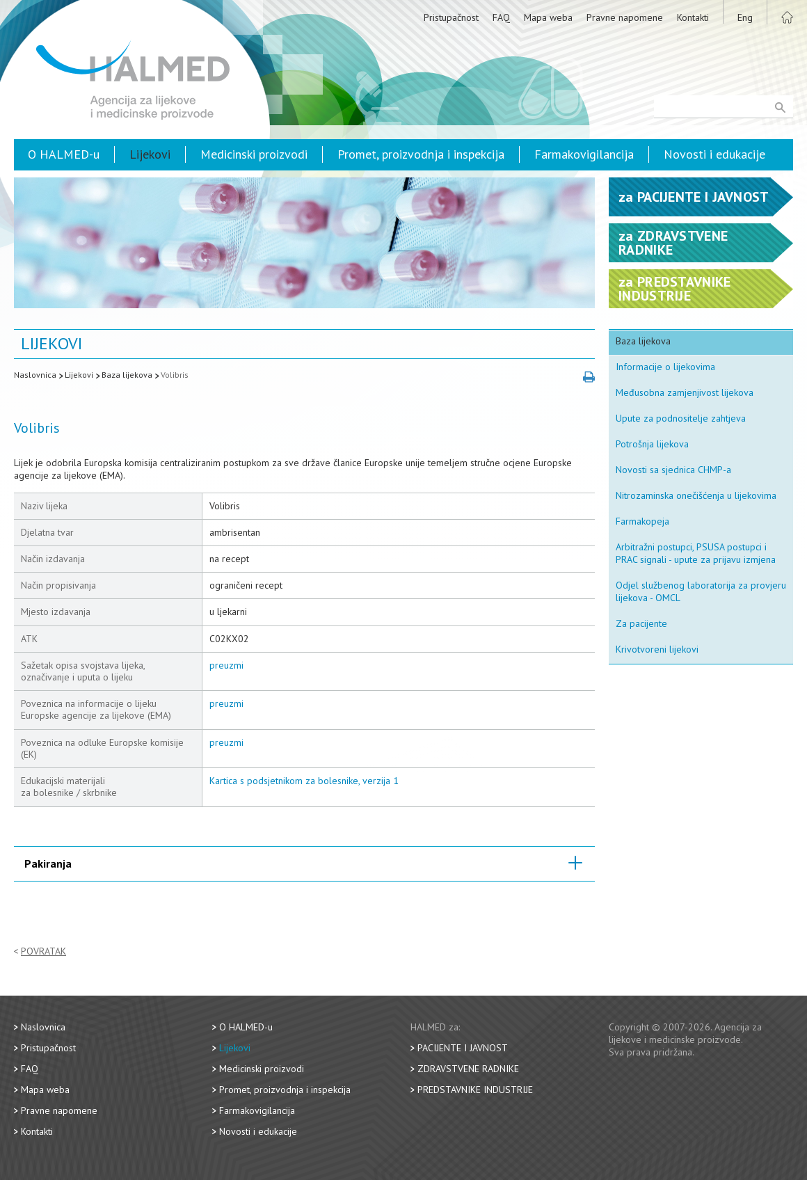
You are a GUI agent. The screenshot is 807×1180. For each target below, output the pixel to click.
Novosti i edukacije (714, 154)
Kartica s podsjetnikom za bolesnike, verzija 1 (304, 780)
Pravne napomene (624, 17)
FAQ (501, 17)
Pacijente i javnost (462, 1048)
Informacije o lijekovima (665, 366)
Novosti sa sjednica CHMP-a (673, 469)
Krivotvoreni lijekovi (657, 649)
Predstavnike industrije (475, 1089)
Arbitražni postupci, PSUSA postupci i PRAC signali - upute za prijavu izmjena (696, 553)
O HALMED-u (63, 154)
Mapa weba (548, 17)
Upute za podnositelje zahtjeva (681, 418)
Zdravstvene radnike (468, 1068)
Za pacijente (641, 623)
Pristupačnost (451, 17)
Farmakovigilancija (584, 154)
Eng (745, 17)
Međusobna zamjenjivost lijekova (684, 392)
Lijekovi (149, 154)
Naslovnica (35, 374)
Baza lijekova (127, 374)
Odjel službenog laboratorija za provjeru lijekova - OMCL (701, 591)
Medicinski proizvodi (253, 154)
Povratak (43, 951)
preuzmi (226, 665)
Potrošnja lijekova (652, 444)
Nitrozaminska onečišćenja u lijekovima (696, 495)
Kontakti (693, 17)
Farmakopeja (642, 521)
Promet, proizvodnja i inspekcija (420, 154)
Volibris (175, 374)
